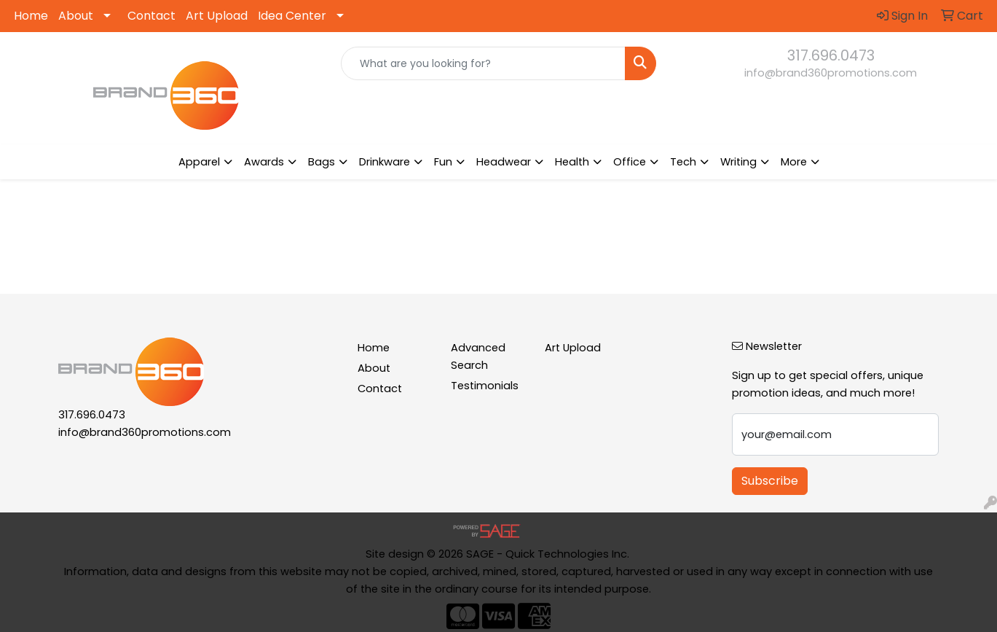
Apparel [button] (199, 162)
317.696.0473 (831, 55)
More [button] (794, 162)
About (75, 15)
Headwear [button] (503, 162)
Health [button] (572, 162)
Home (31, 15)
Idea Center (292, 15)
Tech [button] (683, 162)
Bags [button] (321, 162)
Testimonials (485, 385)
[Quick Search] (483, 63)
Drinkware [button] (384, 162)
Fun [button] (443, 162)
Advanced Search (478, 356)
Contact (151, 15)
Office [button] (629, 162)
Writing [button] (738, 162)
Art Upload (217, 15)
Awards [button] (264, 162)
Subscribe (769, 480)
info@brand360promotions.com (830, 73)
